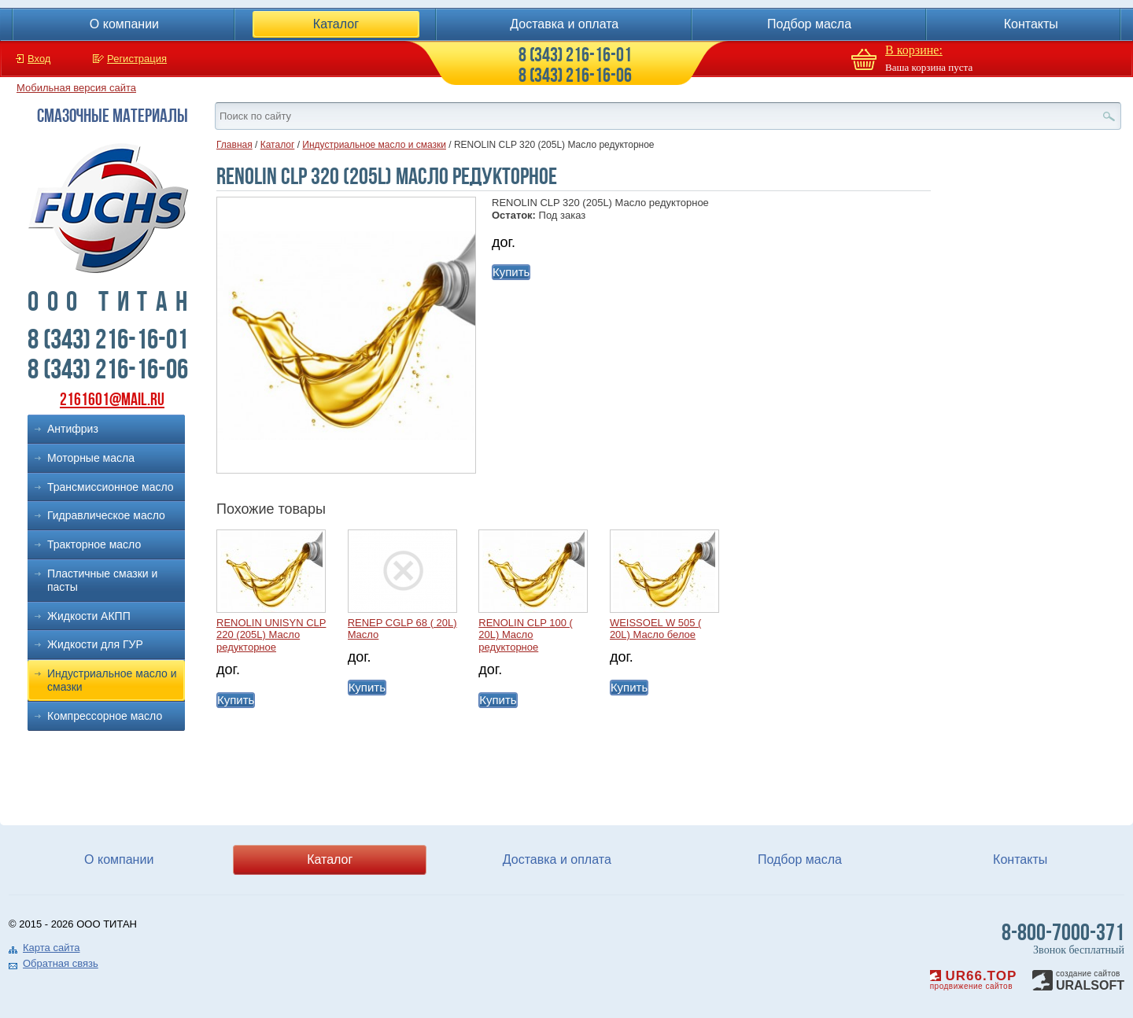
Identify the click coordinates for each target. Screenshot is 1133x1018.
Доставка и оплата (564, 24)
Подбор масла (809, 24)
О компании (124, 24)
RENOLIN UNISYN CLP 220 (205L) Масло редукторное (271, 635)
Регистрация (137, 59)
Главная (234, 144)
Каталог (336, 24)
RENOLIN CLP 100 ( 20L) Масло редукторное (525, 635)
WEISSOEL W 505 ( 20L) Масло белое (656, 629)
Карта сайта (51, 947)
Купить (511, 271)
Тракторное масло (94, 544)
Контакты (1031, 24)
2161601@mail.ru (112, 399)
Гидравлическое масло (106, 515)
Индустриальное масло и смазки (112, 680)
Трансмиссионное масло (110, 487)
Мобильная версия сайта (76, 88)
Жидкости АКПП (89, 616)
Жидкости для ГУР (95, 644)
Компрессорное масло (104, 716)
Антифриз (72, 428)
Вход (39, 59)
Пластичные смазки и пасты (102, 580)
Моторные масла (91, 458)
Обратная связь (60, 963)
